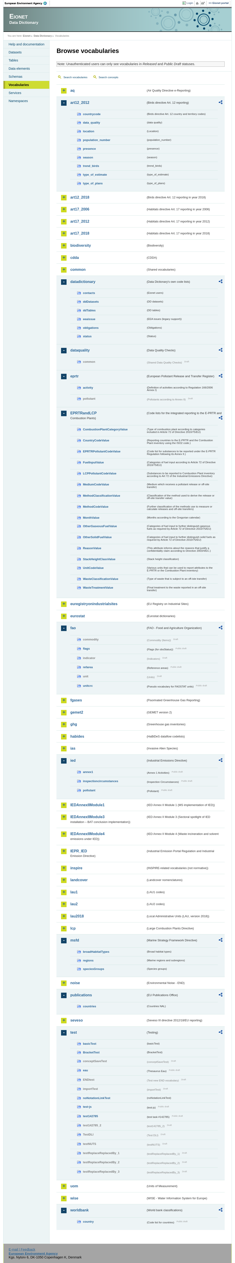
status (87, 336)
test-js (87, 1106)
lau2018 (77, 916)
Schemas (15, 76)
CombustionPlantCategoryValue (105, 429)
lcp (73, 928)
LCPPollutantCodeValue (99, 473)
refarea (88, 667)
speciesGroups (93, 969)
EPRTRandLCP (83, 413)
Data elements (19, 68)
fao (73, 628)
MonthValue (91, 517)
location (88, 131)
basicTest (89, 1043)
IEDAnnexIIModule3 (87, 817)
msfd (74, 940)
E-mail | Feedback (22, 1249)
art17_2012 (79, 221)
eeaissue (89, 319)
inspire (76, 868)
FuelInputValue (93, 462)
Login (190, 3)
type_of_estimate (95, 174)
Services (14, 93)
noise (75, 983)
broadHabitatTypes (96, 951)
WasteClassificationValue (100, 579)
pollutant (89, 790)
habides (77, 736)
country (88, 1221)
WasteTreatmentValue (98, 587)
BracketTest (91, 1052)
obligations (90, 328)
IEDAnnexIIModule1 (87, 805)
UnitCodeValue (93, 568)
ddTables (89, 310)
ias (72, 748)
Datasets (15, 52)
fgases (76, 700)
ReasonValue (92, 548)
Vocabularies (18, 85)
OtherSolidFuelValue (97, 537)
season (88, 157)
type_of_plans (93, 183)
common (78, 269)
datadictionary (82, 282)
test (73, 1032)
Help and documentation (26, 44)
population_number (96, 140)
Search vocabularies (75, 77)
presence (89, 148)
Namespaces (18, 101)
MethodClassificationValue (101, 495)
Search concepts (108, 77)
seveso (76, 1020)
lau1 (74, 892)
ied (73, 760)
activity (88, 387)
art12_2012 (79, 103)
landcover (79, 880)
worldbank (79, 1210)
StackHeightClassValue (99, 559)
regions (88, 960)
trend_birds (91, 166)
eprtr (74, 376)
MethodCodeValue (95, 506)
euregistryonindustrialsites (93, 604)
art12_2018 (79, 197)
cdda (74, 258)
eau (85, 1070)
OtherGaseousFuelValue (100, 526)
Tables (13, 60)
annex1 (88, 772)
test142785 (90, 1116)
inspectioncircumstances (100, 781)
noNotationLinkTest (96, 1098)
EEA (27, 3)
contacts (89, 293)
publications (81, 995)
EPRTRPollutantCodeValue (101, 451)
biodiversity (80, 245)
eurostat (77, 616)
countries (89, 1006)
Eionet (27, 35)
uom (74, 1186)
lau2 (74, 904)
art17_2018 (79, 233)
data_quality (91, 122)
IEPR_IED (78, 851)
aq (72, 90)
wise (74, 1198)
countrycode (92, 114)
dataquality (80, 350)
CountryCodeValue (96, 440)
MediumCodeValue (96, 484)
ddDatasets (91, 301)
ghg (73, 724)
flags (86, 648)
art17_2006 (79, 209)
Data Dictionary (43, 35)
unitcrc (88, 685)
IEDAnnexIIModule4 (87, 834)
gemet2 (76, 712)
